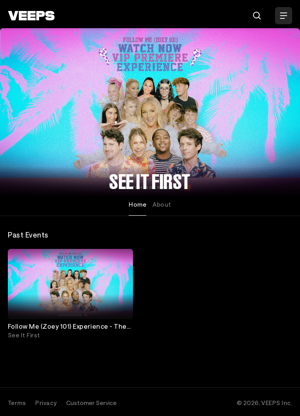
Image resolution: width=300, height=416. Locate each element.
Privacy (46, 402)
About (162, 204)
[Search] (257, 15)
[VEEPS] (31, 15)
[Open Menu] (283, 15)
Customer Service (91, 402)
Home (137, 204)
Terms (17, 402)
